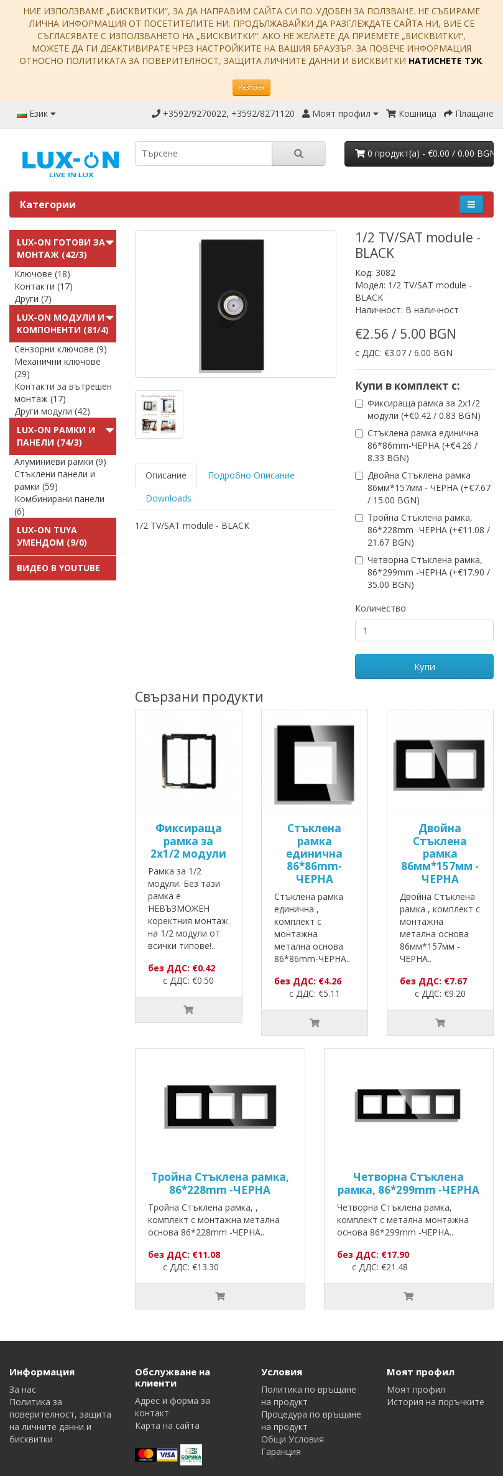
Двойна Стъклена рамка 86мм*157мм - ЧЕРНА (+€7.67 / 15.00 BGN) (429, 487)
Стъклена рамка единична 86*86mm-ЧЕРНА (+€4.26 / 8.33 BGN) (423, 445)
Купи (424, 666)
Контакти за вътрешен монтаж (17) (63, 392)
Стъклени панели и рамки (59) (54, 480)
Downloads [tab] (168, 498)
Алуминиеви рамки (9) (60, 461)
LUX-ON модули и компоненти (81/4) (63, 323)
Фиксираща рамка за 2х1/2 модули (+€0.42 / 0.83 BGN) (424, 409)
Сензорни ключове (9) (60, 349)
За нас (22, 1389)
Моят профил (416, 1389)
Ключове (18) (42, 274)
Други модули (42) (52, 411)
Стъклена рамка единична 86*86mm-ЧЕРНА (314, 853)
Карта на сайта (167, 1425)
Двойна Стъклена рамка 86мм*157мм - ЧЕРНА (440, 853)
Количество (380, 608)
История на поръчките (435, 1402)
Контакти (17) (43, 286)
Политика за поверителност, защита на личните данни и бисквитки (60, 1420)
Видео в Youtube (58, 568)
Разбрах (251, 87)
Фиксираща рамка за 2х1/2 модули (188, 841)
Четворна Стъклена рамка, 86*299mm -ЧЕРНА (408, 1183)
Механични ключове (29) (57, 367)
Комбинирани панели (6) (59, 505)
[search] (203, 153)
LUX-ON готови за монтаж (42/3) (61, 248)
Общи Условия (292, 1439)
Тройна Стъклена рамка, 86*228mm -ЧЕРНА (220, 1183)
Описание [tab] (166, 475)
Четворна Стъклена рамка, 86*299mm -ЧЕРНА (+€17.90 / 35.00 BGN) (428, 572)
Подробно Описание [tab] (251, 475)
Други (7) (33, 299)
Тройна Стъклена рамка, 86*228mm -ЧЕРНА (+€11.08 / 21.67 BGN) (428, 529)
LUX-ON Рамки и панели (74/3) (56, 436)
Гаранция (281, 1451)
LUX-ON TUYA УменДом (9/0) (52, 536)
